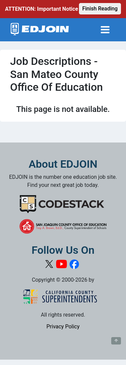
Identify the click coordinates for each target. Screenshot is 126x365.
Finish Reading (100, 8)
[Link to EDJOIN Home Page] (39, 30)
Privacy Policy (63, 326)
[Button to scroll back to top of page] (116, 340)
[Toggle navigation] (105, 30)
